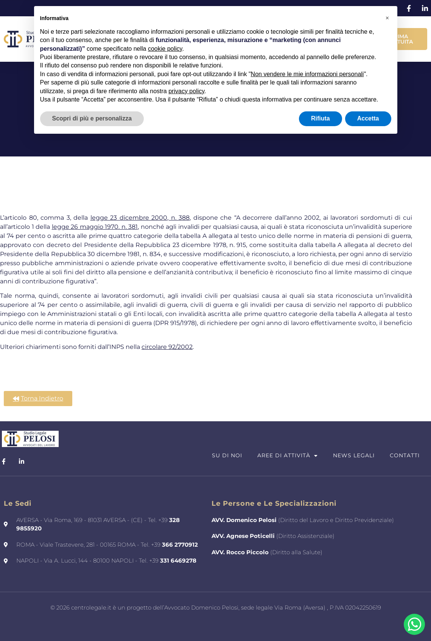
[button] (387, 18)
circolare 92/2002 (167, 346)
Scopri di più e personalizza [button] (92, 118)
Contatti (405, 455)
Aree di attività (287, 455)
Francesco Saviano (235, 623)
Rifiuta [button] (320, 118)
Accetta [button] (368, 118)
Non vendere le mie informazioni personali (307, 74)
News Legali (354, 455)
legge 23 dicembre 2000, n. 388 (140, 217)
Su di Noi (227, 455)
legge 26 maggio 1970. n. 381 (95, 226)
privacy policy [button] (186, 91)
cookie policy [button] (165, 48)
